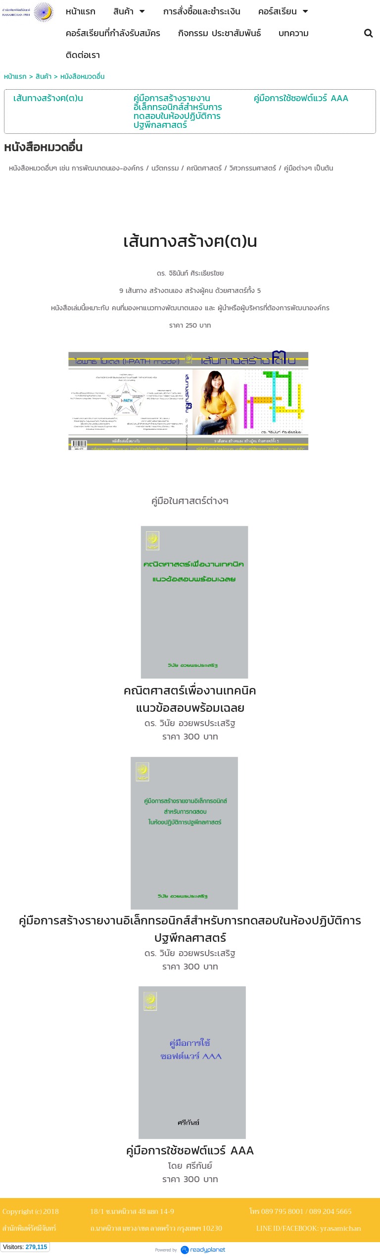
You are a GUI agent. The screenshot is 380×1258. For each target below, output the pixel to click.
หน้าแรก (15, 76)
